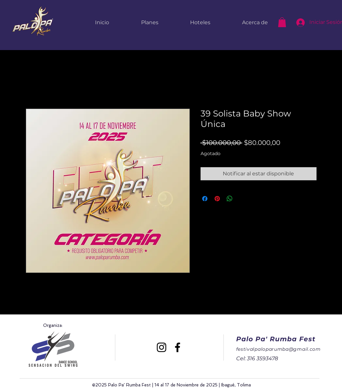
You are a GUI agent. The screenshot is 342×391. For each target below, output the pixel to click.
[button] (282, 22)
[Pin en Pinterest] (217, 199)
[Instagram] (161, 347)
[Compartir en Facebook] (205, 199)
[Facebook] (177, 347)
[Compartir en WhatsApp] (230, 199)
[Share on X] (242, 199)
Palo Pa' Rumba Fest (276, 339)
